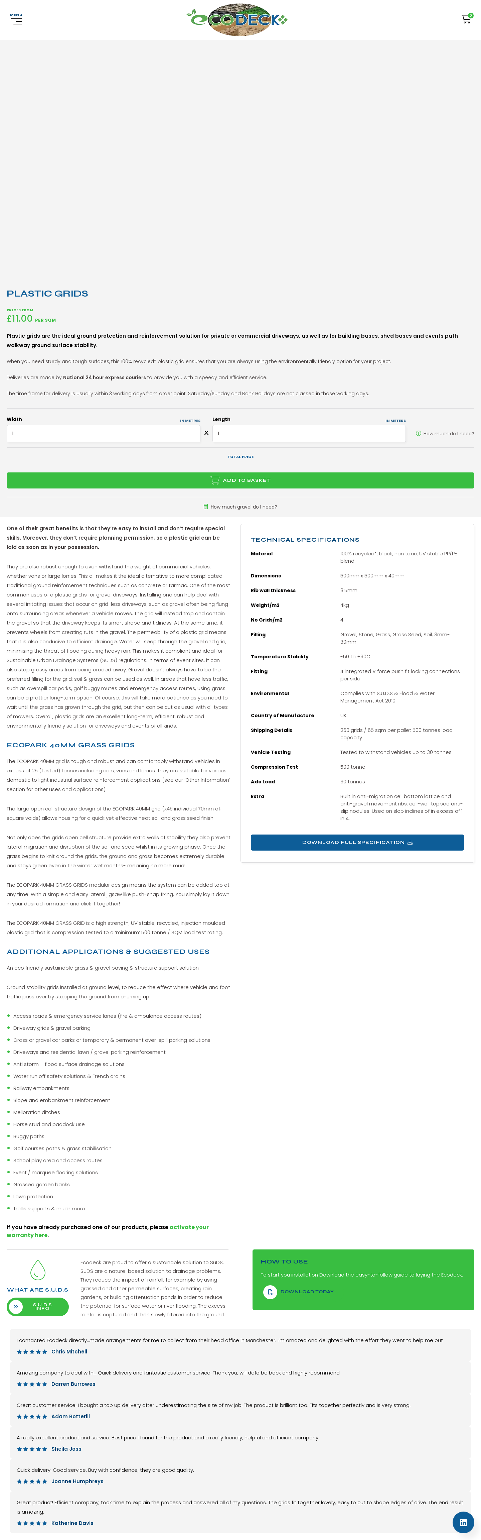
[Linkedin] (463, 1522)
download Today (298, 1286)
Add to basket (247, 473)
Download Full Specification (357, 836)
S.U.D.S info (37, 1300)
